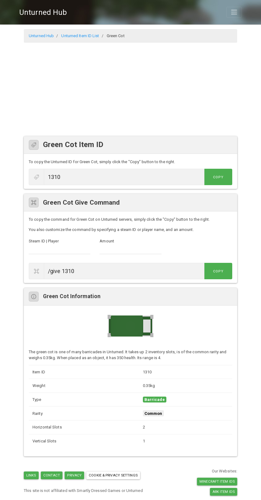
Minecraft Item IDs (217, 481)
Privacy (74, 475)
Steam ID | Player (44, 241)
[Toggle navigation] (234, 12)
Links (31, 475)
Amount (107, 241)
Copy (218, 177)
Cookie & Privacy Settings (113, 475)
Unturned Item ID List (80, 35)
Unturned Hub (43, 12)
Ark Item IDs (223, 491)
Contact (51, 475)
